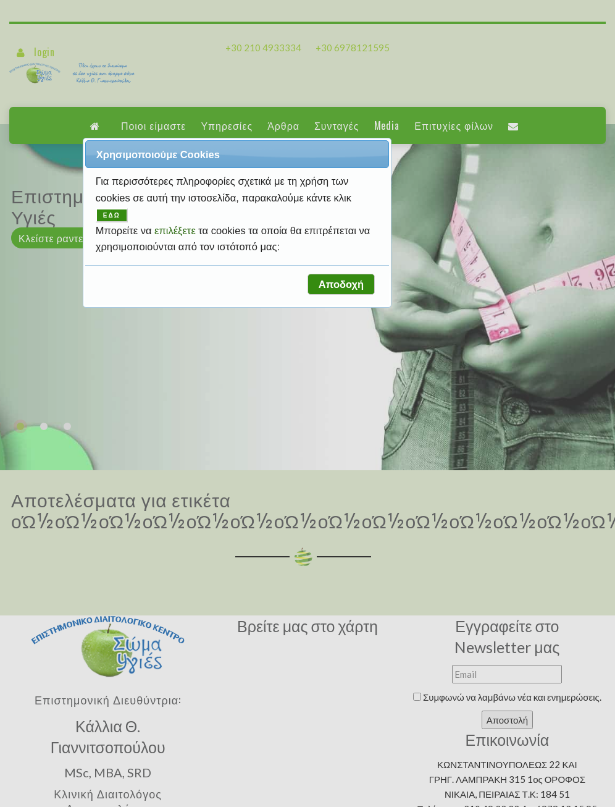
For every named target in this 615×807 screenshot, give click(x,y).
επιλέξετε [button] (176, 230)
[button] (341, 284)
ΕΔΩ (111, 215)
